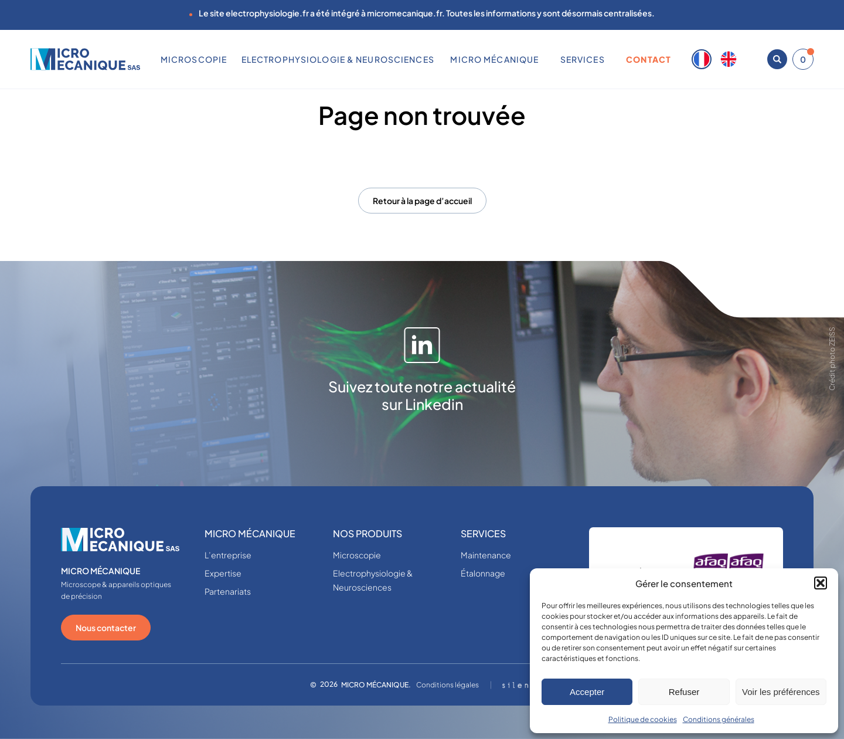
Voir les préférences (781, 692)
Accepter (587, 692)
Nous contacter (106, 627)
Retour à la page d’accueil (422, 200)
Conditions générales (718, 719)
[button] (820, 583)
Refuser (684, 692)
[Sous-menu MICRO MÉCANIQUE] (543, 59)
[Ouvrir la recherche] (777, 59)
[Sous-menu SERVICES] (609, 59)
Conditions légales (447, 684)
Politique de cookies (642, 719)
